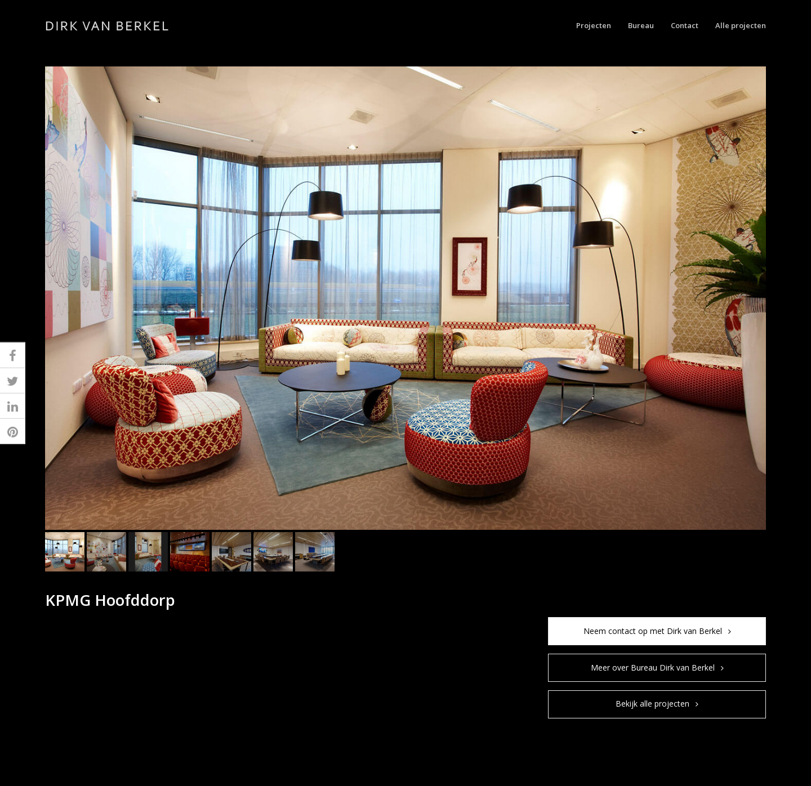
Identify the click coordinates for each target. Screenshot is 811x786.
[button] (64, 551)
